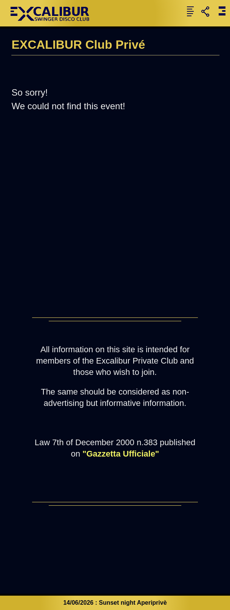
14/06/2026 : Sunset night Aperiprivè (115, 602)
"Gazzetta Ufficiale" (120, 453)
